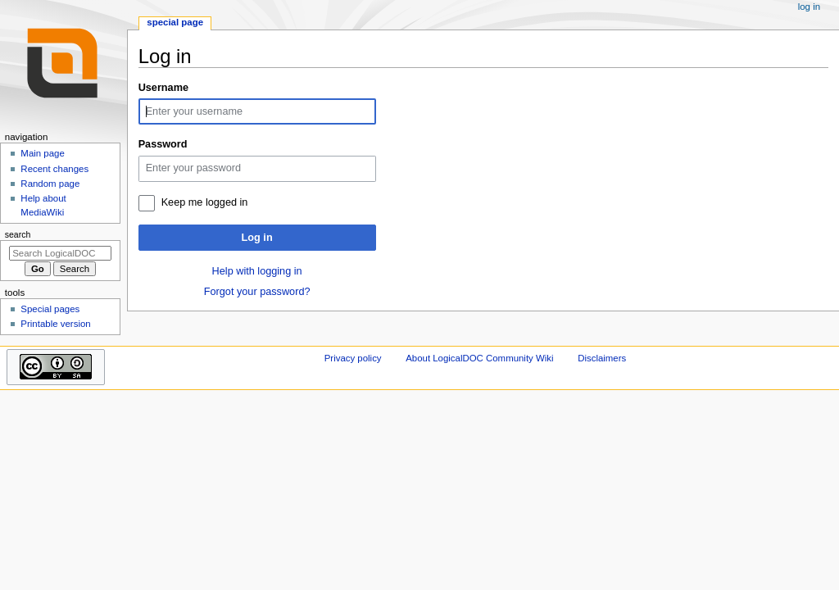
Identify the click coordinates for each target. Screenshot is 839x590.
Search (18, 234)
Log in (257, 237)
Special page (175, 22)
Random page (49, 183)
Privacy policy (353, 358)
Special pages (49, 309)
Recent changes (54, 169)
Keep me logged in (204, 202)
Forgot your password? (257, 291)
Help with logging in (257, 271)
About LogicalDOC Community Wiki (479, 358)
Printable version (55, 324)
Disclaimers (602, 358)
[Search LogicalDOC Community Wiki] (60, 253)
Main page (42, 153)
